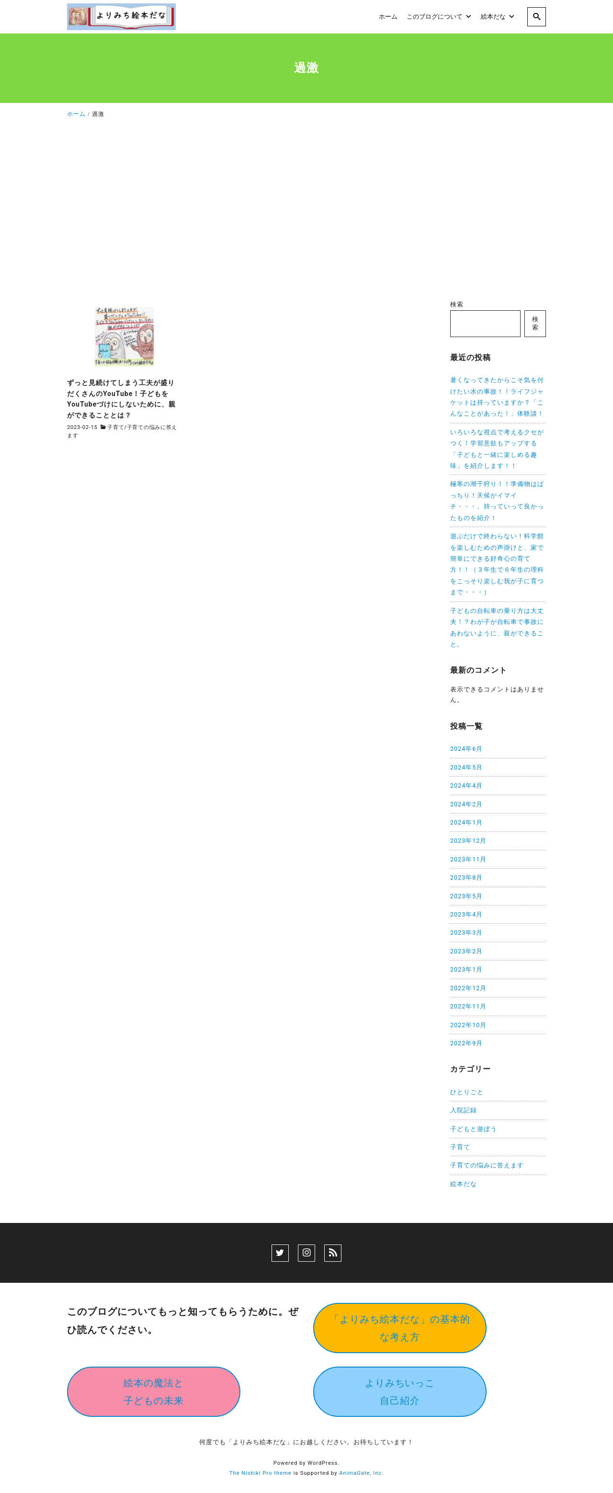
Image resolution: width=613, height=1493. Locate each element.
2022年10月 (468, 1025)
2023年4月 (466, 914)
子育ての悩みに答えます (487, 1165)
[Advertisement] (306, 212)
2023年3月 (466, 932)
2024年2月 (466, 804)
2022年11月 (468, 1006)
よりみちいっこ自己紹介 (400, 1391)
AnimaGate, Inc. (361, 1473)
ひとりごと (467, 1092)
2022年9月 (466, 1043)
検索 (457, 304)
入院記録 (463, 1110)
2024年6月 (466, 748)
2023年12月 (468, 840)
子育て (115, 427)
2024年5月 (466, 767)
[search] (536, 16)
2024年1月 (466, 822)
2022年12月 (468, 988)
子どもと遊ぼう (473, 1128)
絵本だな (463, 1184)
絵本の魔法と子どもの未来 (154, 1391)
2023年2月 (466, 951)
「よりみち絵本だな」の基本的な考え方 (399, 1328)
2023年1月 (466, 969)
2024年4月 (466, 785)
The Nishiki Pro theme (260, 1473)
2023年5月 (466, 896)
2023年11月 (468, 859)
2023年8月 (466, 877)
